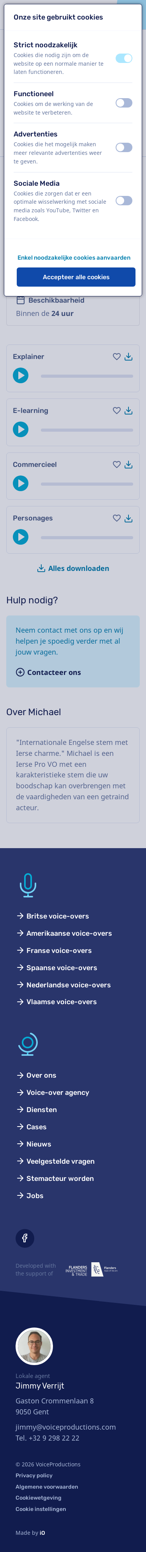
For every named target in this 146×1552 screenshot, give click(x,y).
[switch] (124, 58)
